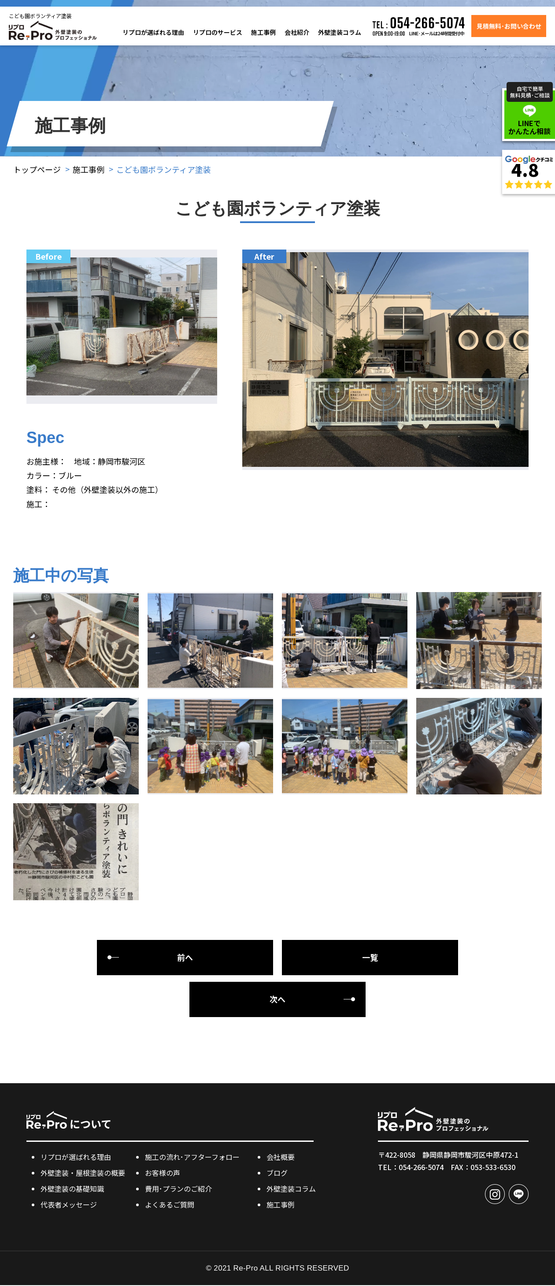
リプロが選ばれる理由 (153, 32)
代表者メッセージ (69, 1205)
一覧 (370, 958)
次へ (277, 1000)
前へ (185, 958)
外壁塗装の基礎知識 (72, 1189)
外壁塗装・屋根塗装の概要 (83, 1173)
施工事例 (263, 32)
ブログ (277, 1173)
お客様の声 (162, 1173)
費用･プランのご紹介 (178, 1189)
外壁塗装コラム (339, 32)
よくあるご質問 (169, 1205)
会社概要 (280, 1157)
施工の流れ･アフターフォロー (192, 1157)
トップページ (37, 169)
